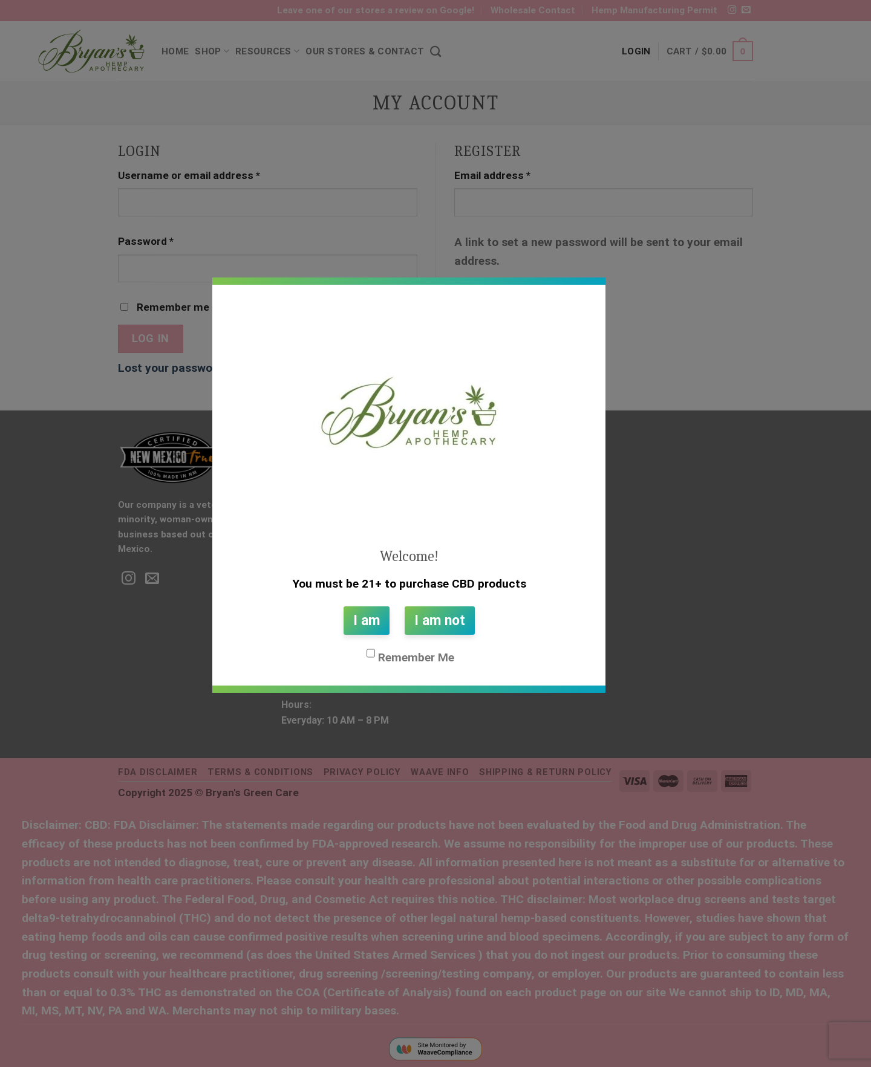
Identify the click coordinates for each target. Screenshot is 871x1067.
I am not (439, 620)
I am (366, 620)
